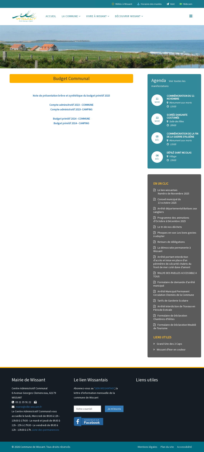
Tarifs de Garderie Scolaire (170, 300)
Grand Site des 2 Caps (167, 343)
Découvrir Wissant (128, 16)
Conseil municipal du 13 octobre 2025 (167, 200)
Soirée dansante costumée (177, 116)
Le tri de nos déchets (167, 227)
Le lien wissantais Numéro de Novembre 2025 (171, 191)
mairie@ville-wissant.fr (29, 406)
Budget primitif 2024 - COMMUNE (71, 118)
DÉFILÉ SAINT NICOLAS (179, 152)
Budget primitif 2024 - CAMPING (71, 123)
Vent (171, 3)
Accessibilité (184, 447)
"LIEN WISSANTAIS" (104, 388)
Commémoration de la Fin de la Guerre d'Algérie (182, 135)
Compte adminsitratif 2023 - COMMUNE (71, 105)
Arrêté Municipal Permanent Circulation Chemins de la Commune (173, 293)
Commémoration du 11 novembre (180, 97)
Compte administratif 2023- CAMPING (71, 109)
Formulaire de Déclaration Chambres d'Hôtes (170, 317)
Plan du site (167, 447)
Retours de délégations (169, 242)
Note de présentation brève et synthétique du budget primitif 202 (71, 95)
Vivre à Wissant (96, 16)
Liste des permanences (45, 429)
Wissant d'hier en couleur (169, 349)
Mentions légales (147, 447)
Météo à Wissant (122, 3)
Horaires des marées (149, 3)
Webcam (186, 3)
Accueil (51, 16)
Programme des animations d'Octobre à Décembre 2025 (171, 219)
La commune (70, 16)
